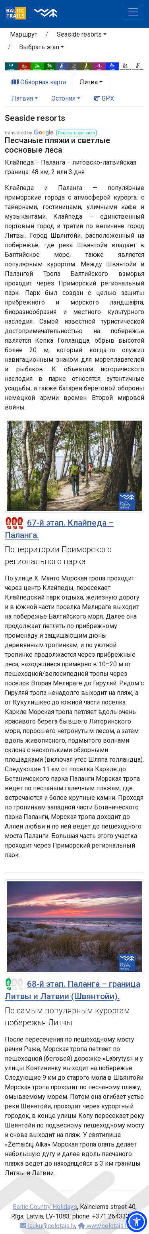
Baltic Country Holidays (45, 1207)
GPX (104, 98)
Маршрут (23, 34)
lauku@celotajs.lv (47, 1226)
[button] (82, 35)
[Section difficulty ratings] (14, 523)
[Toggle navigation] (133, 12)
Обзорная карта (39, 82)
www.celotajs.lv (104, 1226)
